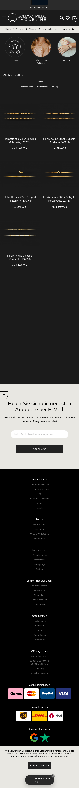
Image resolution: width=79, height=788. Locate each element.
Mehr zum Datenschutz (55, 756)
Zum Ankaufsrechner (39, 585)
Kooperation (39, 538)
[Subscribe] (39, 449)
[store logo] (27, 18)
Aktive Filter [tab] (12, 74)
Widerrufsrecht (39, 635)
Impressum (39, 639)
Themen (33, 29)
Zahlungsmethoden (40, 489)
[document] (39, 759)
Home (8, 29)
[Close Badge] (53, 776)
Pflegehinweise (39, 555)
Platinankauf (39, 604)
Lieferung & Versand (39, 498)
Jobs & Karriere (39, 621)
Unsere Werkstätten (39, 534)
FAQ (40, 494)
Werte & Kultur (39, 524)
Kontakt (39, 508)
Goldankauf (39, 590)
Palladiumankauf (39, 599)
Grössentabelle (40, 559)
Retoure (39, 503)
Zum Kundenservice (39, 484)
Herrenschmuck (49, 29)
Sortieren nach (26, 86)
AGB (39, 630)
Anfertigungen (39, 564)
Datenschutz (39, 625)
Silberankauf (39, 595)
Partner (39, 569)
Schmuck (20, 29)
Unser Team (39, 529)
